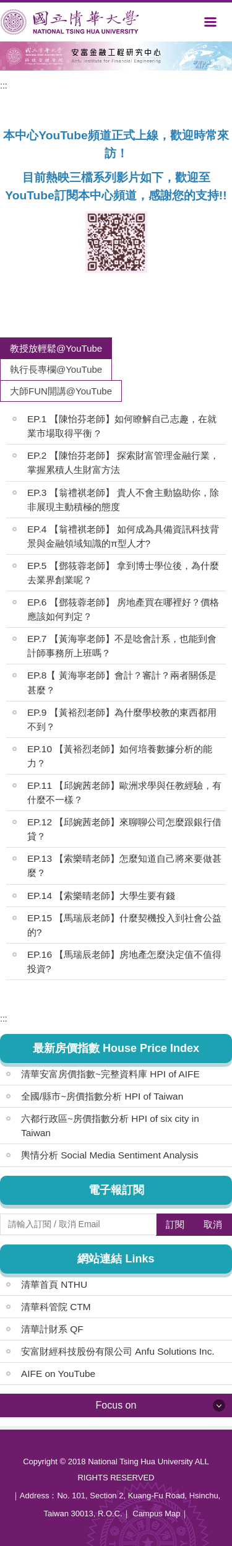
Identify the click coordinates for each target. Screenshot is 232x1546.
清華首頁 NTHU (54, 1284)
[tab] (56, 348)
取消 (213, 1224)
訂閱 (175, 1224)
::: (3, 85)
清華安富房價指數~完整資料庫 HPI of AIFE (110, 1074)
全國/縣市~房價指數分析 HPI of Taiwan (102, 1096)
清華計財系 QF (52, 1329)
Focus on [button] (116, 1405)
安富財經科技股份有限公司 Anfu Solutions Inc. (118, 1351)
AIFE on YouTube (58, 1373)
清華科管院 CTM (56, 1306)
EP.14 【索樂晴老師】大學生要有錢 (101, 895)
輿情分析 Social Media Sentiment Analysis (110, 1155)
